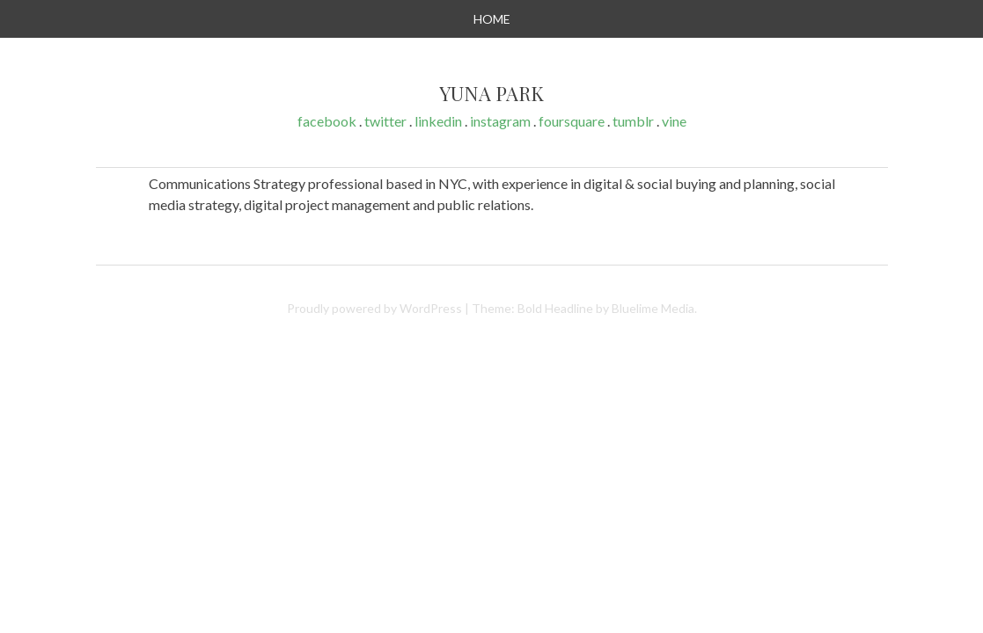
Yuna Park (491, 94)
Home (491, 18)
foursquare (572, 121)
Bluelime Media (653, 308)
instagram (500, 121)
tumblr (633, 121)
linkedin (438, 121)
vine (674, 121)
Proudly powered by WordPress (374, 308)
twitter (385, 121)
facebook (326, 121)
